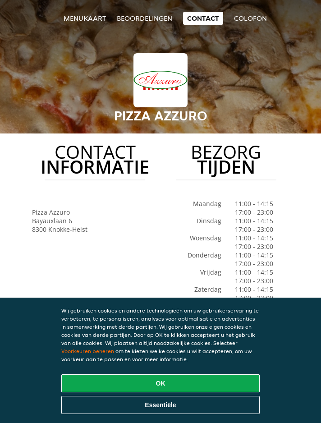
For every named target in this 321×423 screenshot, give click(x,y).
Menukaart (85, 18)
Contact (203, 18)
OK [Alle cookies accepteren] (160, 383)
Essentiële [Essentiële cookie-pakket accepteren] (160, 405)
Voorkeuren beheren (87, 351)
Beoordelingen (144, 18)
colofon (250, 18)
